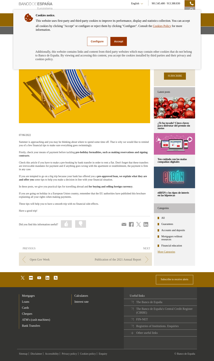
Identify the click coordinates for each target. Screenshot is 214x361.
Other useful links (147, 332)
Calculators (81, 295)
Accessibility (52, 353)
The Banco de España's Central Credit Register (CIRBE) (164, 310)
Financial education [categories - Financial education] (171, 245)
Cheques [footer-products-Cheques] (27, 313)
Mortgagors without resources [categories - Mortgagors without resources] (171, 238)
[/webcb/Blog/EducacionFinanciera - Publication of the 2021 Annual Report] (119, 259)
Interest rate (81, 301)
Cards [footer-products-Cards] (25, 307)
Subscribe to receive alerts (174, 279)
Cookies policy (88, 353)
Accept (118, 41)
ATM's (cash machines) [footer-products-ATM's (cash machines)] (36, 319)
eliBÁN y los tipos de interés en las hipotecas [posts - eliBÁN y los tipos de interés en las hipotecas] (173, 194)
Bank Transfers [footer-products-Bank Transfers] (31, 325)
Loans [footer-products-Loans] (25, 301)
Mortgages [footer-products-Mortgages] (28, 295)
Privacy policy (69, 353)
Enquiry (103, 353)
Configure (97, 41)
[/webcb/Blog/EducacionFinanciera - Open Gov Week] (52, 259)
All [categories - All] (163, 217)
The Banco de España (149, 302)
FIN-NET (142, 319)
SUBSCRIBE (175, 75)
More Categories (166, 251)
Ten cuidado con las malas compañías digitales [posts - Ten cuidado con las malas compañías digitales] (172, 160)
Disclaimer (36, 353)
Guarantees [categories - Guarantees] (167, 224)
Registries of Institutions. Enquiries (157, 326)
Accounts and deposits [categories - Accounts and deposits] (173, 230)
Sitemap (23, 353)
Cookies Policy (162, 26)
